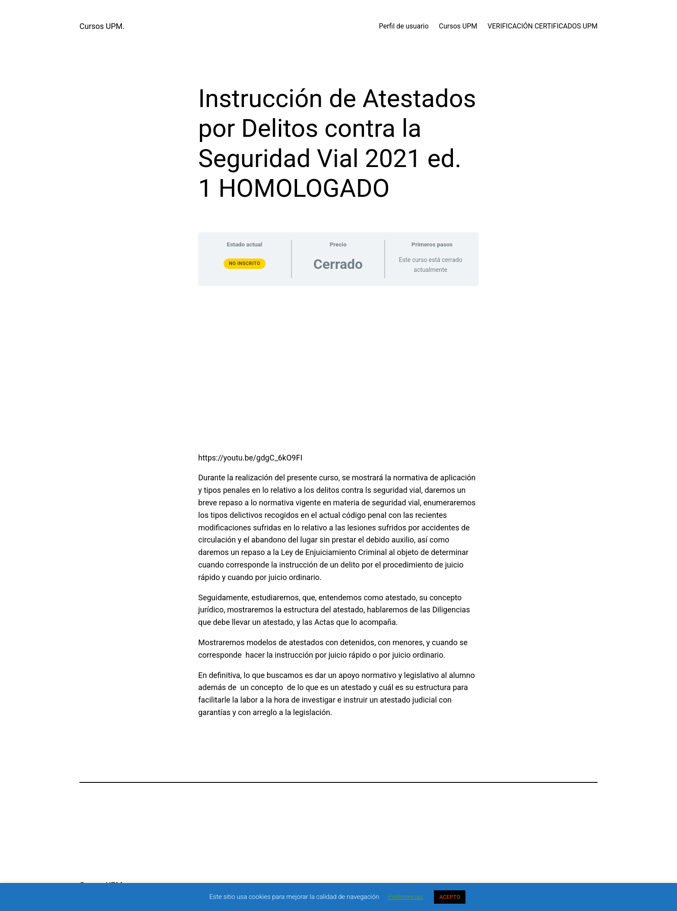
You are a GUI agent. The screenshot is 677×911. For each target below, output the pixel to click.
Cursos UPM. (102, 26)
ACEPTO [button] (449, 897)
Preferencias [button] (405, 897)
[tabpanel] (338, 506)
